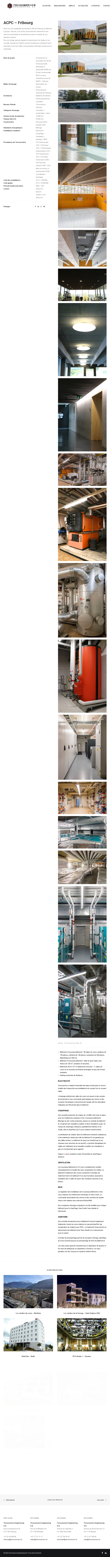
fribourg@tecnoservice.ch (13, 1539)
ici (64, 1154)
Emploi (69, 6)
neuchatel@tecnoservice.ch (67, 1539)
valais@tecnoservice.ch (38, 1539)
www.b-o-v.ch (41, 195)
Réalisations (57, 6)
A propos (93, 6)
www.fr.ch (39, 189)
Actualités (81, 6)
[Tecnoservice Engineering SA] (20, 6)
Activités (44, 6)
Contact (104, 6)
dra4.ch (38, 192)
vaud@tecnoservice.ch (92, 1539)
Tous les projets (55, 1500)
